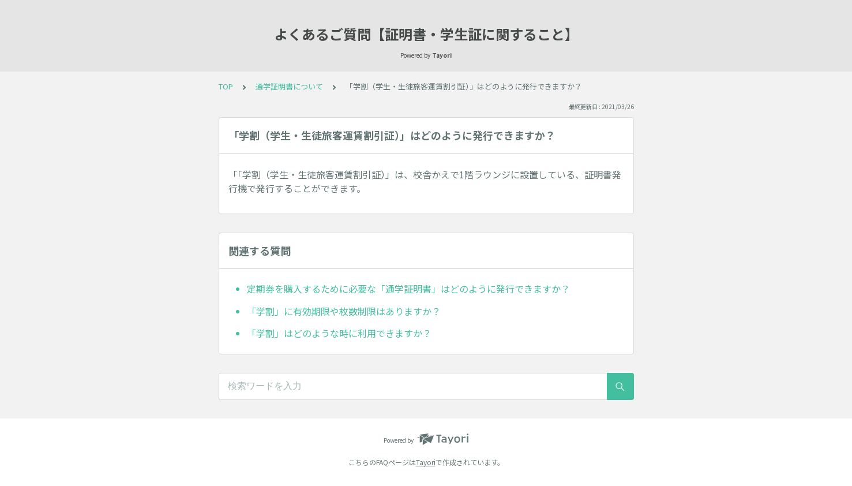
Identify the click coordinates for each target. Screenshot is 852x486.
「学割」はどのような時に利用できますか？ (339, 333)
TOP (226, 86)
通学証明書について (289, 86)
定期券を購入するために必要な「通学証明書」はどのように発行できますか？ (408, 289)
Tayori (426, 462)
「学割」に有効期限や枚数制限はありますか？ (344, 311)
